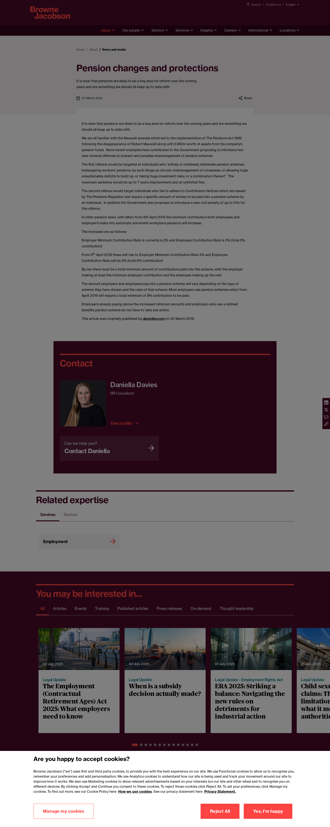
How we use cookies (135, 799)
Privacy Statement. (220, 799)
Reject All (220, 818)
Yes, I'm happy (268, 818)
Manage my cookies (63, 818)
